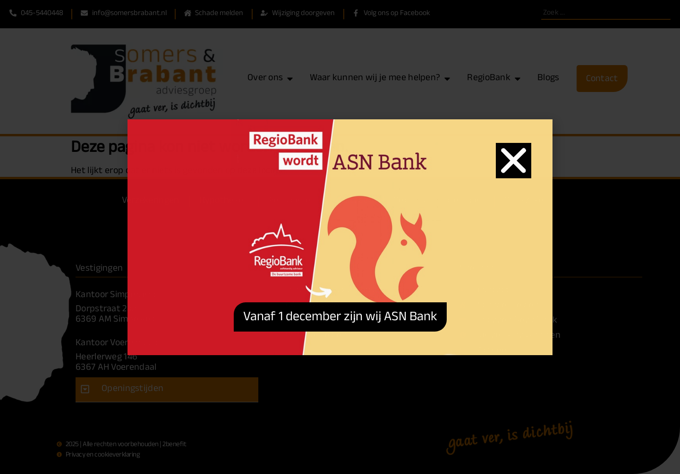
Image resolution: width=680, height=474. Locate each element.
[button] (513, 160)
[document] (340, 237)
